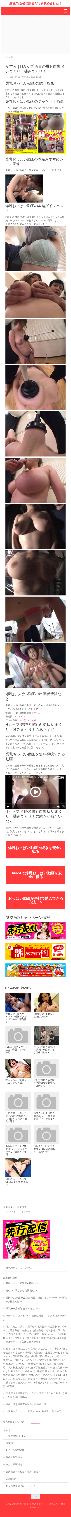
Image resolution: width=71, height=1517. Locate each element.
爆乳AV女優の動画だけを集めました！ (35, 3)
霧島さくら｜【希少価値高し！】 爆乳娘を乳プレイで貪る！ (44, 1116)
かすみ (36, 712)
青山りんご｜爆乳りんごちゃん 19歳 (15, 1081)
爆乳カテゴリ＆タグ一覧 (19, 1267)
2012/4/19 (20, 716)
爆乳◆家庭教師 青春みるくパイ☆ (24, 1308)
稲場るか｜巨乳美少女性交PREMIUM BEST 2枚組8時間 (44, 1149)
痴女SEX (10, 1443)
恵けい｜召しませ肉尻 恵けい (21, 1290)
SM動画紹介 (12, 1478)
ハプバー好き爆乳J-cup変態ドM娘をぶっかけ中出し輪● (44, 1049)
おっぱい (9, 57)
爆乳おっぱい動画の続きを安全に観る (35, 850)
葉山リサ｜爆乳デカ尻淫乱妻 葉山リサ (26, 1404)
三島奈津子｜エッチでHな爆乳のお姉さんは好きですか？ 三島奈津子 (16, 1117)
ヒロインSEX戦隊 (15, 1450)
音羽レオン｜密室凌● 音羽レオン (23, 1283)
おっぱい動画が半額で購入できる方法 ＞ (35, 900)
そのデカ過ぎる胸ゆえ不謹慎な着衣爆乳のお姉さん (44, 1082)
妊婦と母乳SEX (14, 1457)
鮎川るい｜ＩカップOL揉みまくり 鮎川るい (16, 1182)
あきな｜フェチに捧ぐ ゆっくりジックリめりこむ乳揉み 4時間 (16, 1150)
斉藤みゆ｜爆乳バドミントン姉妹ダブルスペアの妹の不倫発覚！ (15, 1017)
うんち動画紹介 (14, 1464)
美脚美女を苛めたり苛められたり (23, 1471)
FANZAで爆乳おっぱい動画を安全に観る (36, 875)
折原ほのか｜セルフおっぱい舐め (44, 1015)
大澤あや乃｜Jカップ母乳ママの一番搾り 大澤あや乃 (34, 1411)
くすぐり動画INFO (16, 1435)
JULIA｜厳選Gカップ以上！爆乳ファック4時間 (16, 1049)
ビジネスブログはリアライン (21, 1486)
